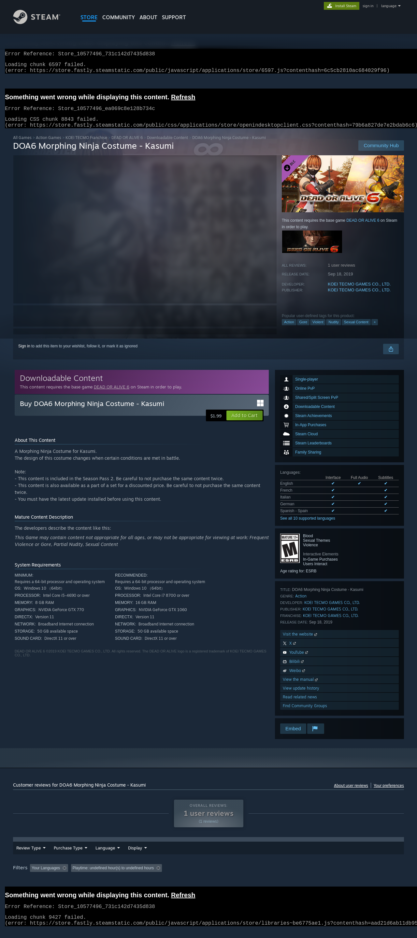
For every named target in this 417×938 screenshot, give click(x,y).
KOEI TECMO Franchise (86, 145)
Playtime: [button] (162, 876)
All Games (22, 145)
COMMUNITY (118, 17)
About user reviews (351, 793)
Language (105, 855)
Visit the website (300, 641)
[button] (244, 423)
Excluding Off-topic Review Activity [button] (112, 876)
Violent (317, 330)
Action (289, 330)
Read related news (300, 704)
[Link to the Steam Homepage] (41, 22)
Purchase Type (68, 855)
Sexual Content (356, 330)
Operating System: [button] (263, 876)
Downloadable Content (167, 145)
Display (171, 855)
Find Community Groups (305, 713)
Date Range (139, 855)
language (388, 6)
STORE (89, 17)
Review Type (28, 855)
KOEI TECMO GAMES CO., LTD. (359, 291)
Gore (303, 330)
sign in (368, 6)
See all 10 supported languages (307, 526)
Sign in (24, 354)
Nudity (333, 330)
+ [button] (375, 330)
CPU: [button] (297, 876)
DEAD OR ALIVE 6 (127, 145)
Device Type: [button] (347, 876)
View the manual (301, 687)
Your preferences (389, 793)
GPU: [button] (319, 876)
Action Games (48, 145)
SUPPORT (174, 17)
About (148, 17)
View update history (301, 695)
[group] (208, 876)
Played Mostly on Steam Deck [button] (209, 876)
